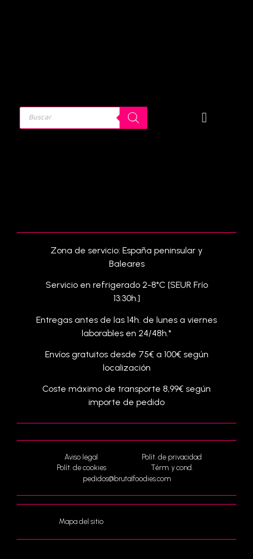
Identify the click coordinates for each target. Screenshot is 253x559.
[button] (205, 117)
